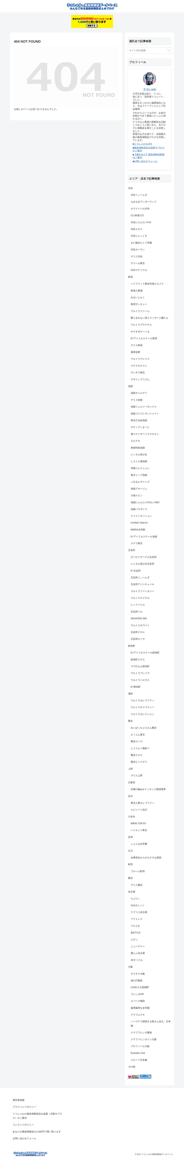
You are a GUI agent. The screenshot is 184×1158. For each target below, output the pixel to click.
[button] (168, 50)
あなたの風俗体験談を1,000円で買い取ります (37, 1131)
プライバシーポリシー (24, 1107)
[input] (149, 50)
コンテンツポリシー (23, 1124)
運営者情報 (18, 1100)
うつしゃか (149, 89)
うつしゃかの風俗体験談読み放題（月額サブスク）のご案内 (37, 1115)
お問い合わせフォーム (24, 1138)
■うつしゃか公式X (142, 144)
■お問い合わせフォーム (145, 161)
